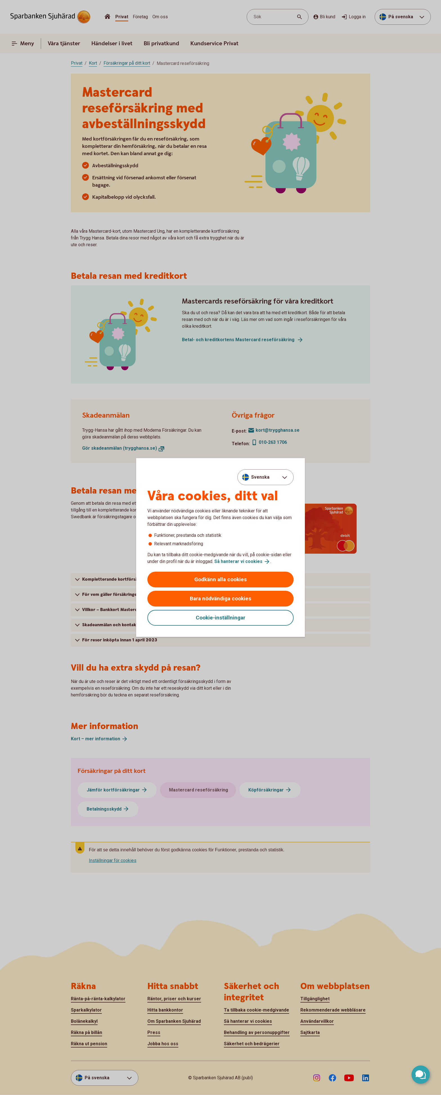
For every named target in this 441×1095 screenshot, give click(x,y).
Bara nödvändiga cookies (220, 598)
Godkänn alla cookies (220, 579)
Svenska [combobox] (260, 477)
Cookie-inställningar (220, 617)
